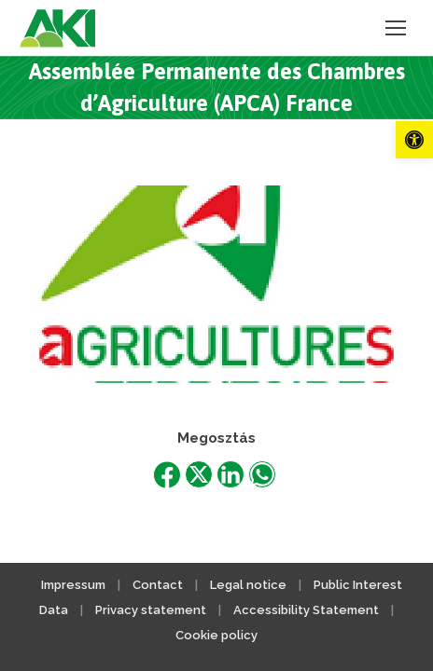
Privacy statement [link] (150, 610)
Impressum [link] (73, 585)
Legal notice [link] (249, 585)
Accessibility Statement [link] (306, 610)
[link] (414, 139)
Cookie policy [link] (216, 635)
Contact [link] (158, 585)
